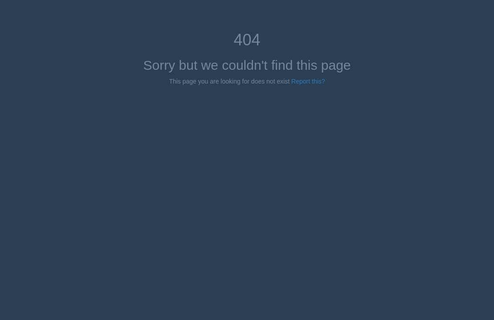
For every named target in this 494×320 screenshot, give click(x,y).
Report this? (308, 81)
